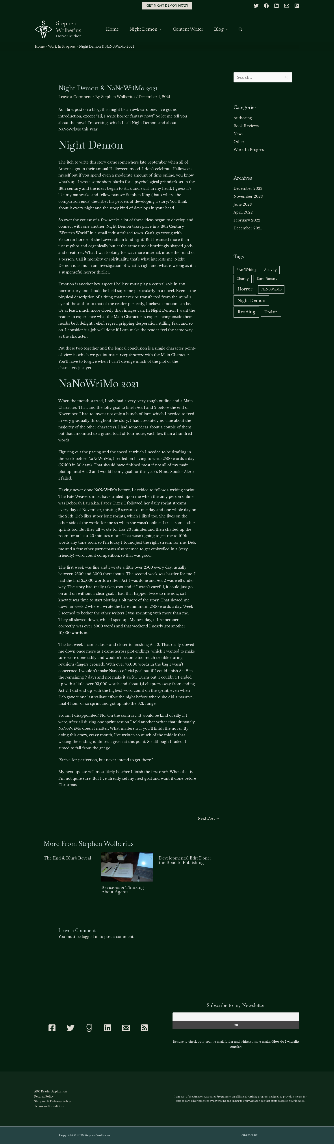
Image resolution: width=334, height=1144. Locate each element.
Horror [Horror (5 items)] (245, 289)
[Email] (286, 5)
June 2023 (243, 204)
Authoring (243, 118)
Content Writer (188, 29)
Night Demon (143, 29)
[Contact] (126, 1027)
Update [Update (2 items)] (271, 312)
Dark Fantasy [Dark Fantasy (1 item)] (267, 279)
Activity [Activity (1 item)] (270, 270)
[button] (167, 5)
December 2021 (248, 228)
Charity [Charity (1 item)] (243, 279)
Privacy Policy (249, 1134)
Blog (220, 29)
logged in (90, 936)
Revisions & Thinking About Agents (122, 889)
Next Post (208, 818)
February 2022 (247, 220)
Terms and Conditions (49, 1106)
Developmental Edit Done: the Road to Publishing (185, 860)
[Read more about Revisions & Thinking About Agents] (127, 866)
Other (239, 142)
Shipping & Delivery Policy (52, 1101)
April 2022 (243, 212)
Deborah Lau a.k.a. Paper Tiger (94, 503)
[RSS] (296, 5)
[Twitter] (256, 5)
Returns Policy (44, 1096)
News (238, 134)
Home (110, 29)
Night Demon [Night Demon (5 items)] (251, 300)
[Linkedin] (276, 5)
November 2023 (248, 196)
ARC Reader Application (50, 1091)
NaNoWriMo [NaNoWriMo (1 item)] (271, 289)
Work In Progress (249, 149)
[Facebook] (266, 5)
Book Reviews (246, 126)
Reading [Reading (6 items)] (246, 311)
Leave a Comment (75, 97)
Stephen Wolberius (68, 27)
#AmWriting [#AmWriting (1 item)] (246, 270)
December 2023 (248, 188)
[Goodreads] (89, 1027)
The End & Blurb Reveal (67, 858)
